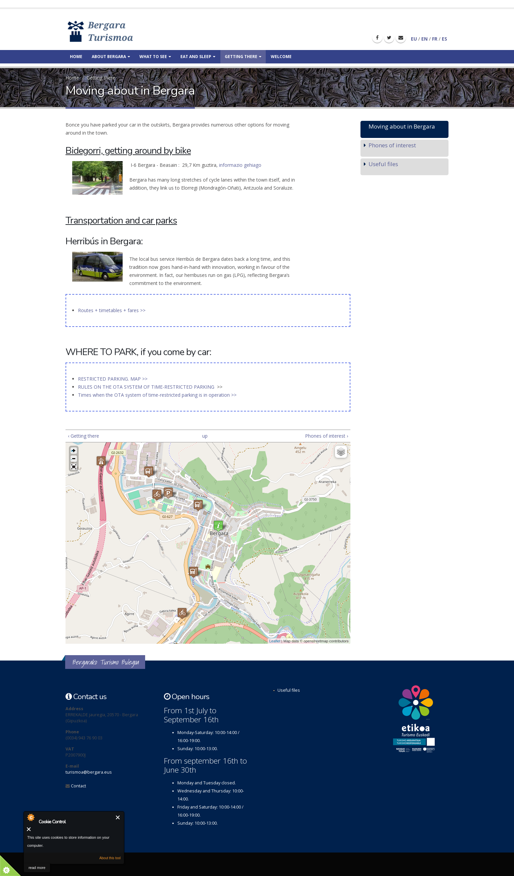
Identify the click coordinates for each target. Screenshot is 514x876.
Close (118, 817)
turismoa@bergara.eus (89, 772)
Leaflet (275, 641)
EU (414, 39)
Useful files (383, 164)
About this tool (110, 858)
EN (424, 39)
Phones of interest (392, 145)
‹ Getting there (83, 436)
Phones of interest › (326, 436)
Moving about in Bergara (402, 126)
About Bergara (111, 56)
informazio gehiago (240, 165)
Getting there (243, 56)
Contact (78, 786)
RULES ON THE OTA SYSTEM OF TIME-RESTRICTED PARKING (147, 387)
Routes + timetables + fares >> (111, 310)
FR (434, 39)
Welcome (281, 56)
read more (37, 868)
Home (76, 56)
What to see (155, 56)
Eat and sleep (197, 56)
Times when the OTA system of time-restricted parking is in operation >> (157, 395)
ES (444, 39)
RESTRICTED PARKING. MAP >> (112, 379)
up (205, 436)
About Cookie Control (30, 817)
